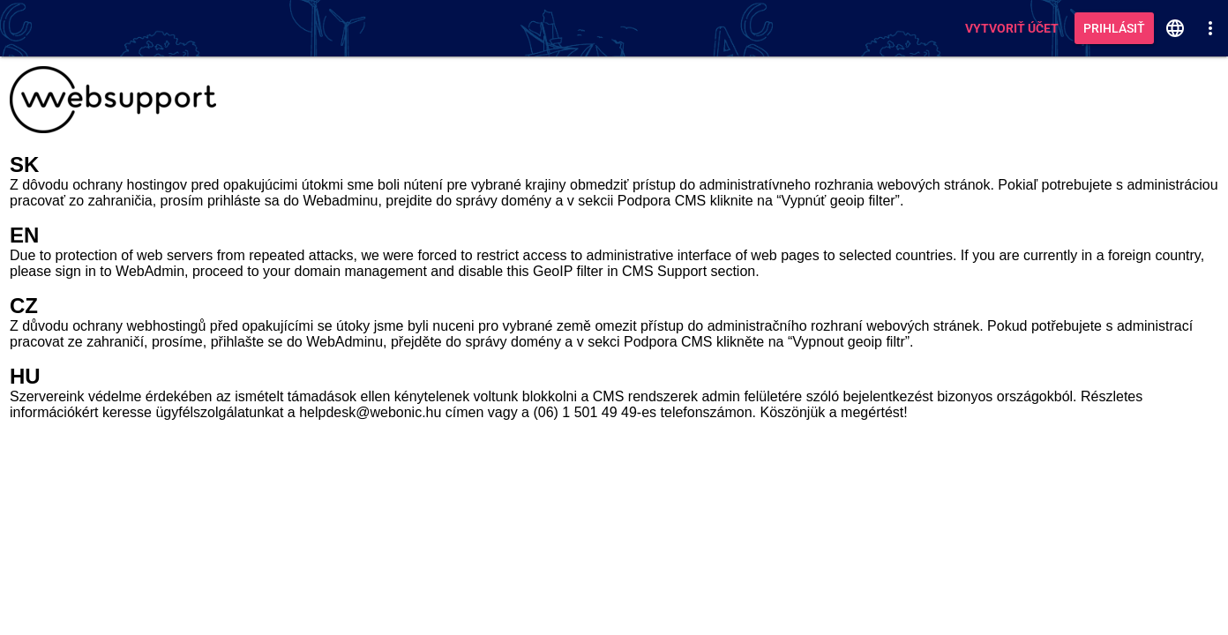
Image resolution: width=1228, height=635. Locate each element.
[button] (1175, 28)
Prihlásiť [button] (1114, 28)
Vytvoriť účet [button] (1012, 28)
